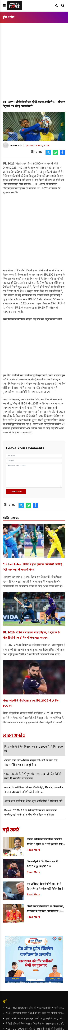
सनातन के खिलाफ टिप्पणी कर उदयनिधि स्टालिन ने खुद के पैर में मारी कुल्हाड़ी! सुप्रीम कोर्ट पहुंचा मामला (45, 842)
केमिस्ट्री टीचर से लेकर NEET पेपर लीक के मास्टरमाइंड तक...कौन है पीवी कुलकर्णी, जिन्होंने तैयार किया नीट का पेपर (35, 1023)
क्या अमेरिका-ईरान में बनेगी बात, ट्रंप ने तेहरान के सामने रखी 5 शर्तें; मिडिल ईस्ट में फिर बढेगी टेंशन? (45, 886)
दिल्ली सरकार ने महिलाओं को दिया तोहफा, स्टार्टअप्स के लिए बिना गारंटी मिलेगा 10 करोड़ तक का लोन (45, 909)
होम (5, 17)
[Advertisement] (34, 64)
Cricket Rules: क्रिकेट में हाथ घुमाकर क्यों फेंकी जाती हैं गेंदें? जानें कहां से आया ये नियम (32, 567)
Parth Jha (16, 145)
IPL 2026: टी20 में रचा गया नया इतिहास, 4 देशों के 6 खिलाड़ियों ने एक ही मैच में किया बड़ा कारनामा (31, 635)
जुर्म (4, 1001)
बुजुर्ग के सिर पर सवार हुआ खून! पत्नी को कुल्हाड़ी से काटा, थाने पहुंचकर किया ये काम (35, 1018)
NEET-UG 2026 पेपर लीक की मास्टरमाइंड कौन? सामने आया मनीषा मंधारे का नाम (35, 1007)
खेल (12, 17)
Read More (33, 849)
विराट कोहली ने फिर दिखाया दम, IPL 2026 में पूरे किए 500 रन (31, 703)
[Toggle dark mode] (56, 5)
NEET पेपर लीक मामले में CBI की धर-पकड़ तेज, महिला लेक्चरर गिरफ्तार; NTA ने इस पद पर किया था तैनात (35, 1012)
